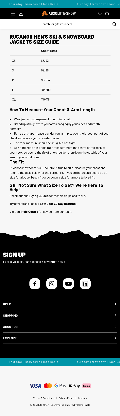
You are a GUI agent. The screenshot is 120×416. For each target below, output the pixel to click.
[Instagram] (51, 283)
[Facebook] (34, 283)
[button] (60, 304)
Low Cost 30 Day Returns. (58, 203)
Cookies (82, 398)
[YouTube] (68, 283)
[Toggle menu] (14, 13)
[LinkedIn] (85, 283)
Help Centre (29, 211)
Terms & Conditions (44, 398)
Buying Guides (38, 196)
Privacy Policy (66, 398)
